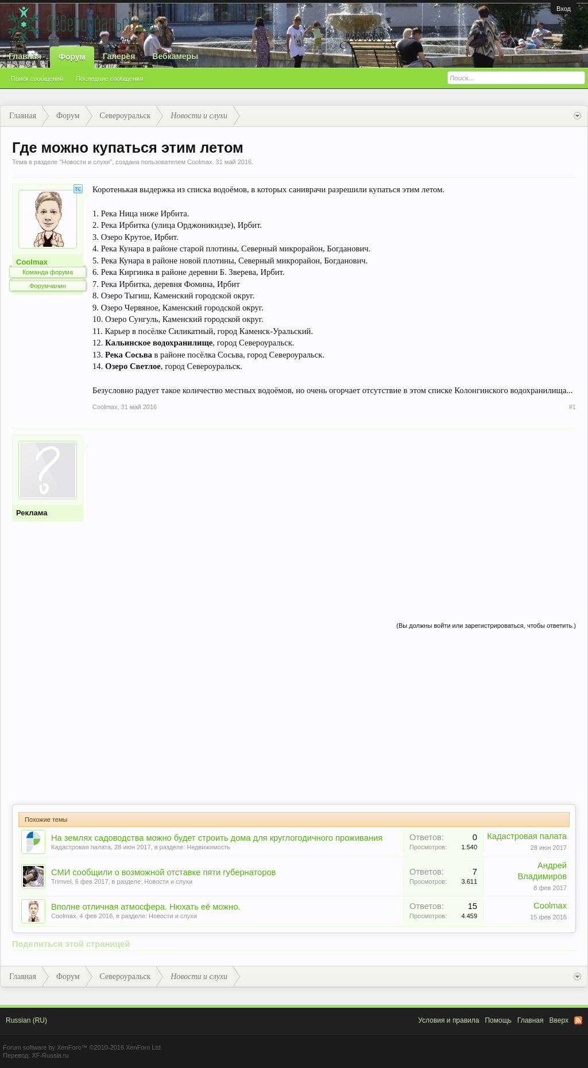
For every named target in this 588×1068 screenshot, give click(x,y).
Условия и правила (448, 1020)
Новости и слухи (85, 161)
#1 (572, 406)
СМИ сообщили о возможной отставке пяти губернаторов (163, 872)
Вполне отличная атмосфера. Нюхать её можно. (145, 906)
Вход (563, 8)
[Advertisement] (334, 514)
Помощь (498, 1020)
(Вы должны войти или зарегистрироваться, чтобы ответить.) (486, 625)
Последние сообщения (109, 78)
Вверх (559, 1020)
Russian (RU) (26, 1020)
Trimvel (61, 881)
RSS (578, 1020)
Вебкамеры (175, 56)
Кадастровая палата (81, 847)
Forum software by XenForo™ (83, 1047)
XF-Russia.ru (50, 1055)
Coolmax (199, 161)
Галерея (119, 56)
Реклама (31, 512)
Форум (72, 56)
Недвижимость (208, 847)
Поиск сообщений (37, 78)
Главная (25, 56)
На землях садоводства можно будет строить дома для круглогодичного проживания (216, 837)
